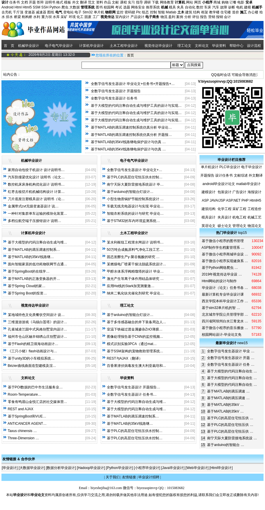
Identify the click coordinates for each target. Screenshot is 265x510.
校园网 (109, 7)
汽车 (215, 7)
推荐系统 (153, 7)
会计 (227, 17)
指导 (139, 2)
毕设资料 (219, 46)
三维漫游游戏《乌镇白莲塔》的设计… (37, 322)
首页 (130, 55)
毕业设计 (10, 468)
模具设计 (208, 217)
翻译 (83, 2)
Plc (138, 12)
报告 (203, 17)
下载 (155, 2)
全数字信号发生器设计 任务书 (114, 98)
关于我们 (113, 477)
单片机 (99, 12)
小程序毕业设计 (147, 468)
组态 (145, 12)
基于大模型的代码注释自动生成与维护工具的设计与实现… (136, 106)
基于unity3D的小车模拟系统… (31, 358)
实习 (131, 2)
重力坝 (46, 17)
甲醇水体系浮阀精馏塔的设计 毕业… (135, 271)
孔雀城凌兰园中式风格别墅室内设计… (37, 329)
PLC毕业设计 (229, 167)
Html (18, 7)
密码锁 (130, 12)
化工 (80, 17)
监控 (119, 12)
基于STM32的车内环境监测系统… (133, 221)
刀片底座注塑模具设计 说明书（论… (36, 199)
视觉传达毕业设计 (158, 46)
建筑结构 (208, 209)
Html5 (27, 7)
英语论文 (208, 226)
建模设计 (208, 192)
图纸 (50, 12)
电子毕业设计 (251, 167)
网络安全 (138, 7)
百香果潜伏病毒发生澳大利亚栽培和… (136, 366)
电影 (240, 2)
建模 (247, 7)
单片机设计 (209, 167)
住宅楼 (225, 12)
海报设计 (255, 192)
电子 (78, 12)
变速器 (29, 12)
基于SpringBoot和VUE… (27, 416)
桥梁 (17, 17)
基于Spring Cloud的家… (26, 286)
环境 (72, 17)
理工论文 (184, 46)
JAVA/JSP (217, 200)
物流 (163, 17)
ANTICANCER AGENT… (27, 424)
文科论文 (202, 46)
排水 (9, 17)
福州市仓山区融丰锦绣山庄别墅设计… (37, 337)
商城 (216, 2)
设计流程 (254, 46)
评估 (195, 17)
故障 (223, 7)
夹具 (180, 7)
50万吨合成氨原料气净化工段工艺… (135, 250)
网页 (197, 2)
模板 (67, 2)
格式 (59, 2)
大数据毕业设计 (32, 468)
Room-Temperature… (24, 394)
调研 (147, 2)
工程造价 (255, 209)
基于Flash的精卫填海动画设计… (33, 344)
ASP (205, 200)
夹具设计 (225, 217)
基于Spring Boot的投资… (27, 293)
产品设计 (137, 17)
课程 (123, 2)
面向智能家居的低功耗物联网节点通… (37, 264)
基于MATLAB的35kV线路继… (31, 257)
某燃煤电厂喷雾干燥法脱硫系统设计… (136, 264)
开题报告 (207, 175)
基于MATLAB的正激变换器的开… (34, 279)
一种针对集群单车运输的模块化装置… (37, 214)
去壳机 (6, 12)
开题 (32, 2)
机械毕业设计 (28, 46)
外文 (75, 2)
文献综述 (241, 175)
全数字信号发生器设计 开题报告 (116, 91)
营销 (211, 17)
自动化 (190, 7)
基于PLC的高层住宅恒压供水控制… (134, 177)
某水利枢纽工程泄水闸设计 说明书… (135, 242)
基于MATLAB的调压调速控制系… (34, 250)
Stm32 (88, 12)
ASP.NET (233, 200)
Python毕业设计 (119, 468)
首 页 (8, 46)
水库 (56, 17)
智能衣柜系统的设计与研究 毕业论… (135, 214)
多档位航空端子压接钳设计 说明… (34, 221)
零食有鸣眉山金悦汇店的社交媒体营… (37, 402)
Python (55, 7)
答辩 (40, 2)
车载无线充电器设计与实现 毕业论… (135, 206)
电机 (239, 7)
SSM (36, 7)
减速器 (41, 12)
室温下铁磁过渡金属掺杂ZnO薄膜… (134, 329)
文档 (24, 2)
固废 (87, 17)
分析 (187, 17)
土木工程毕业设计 (124, 46)
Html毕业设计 (221, 468)
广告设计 (239, 192)
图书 (99, 7)
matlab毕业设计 (248, 184)
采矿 (64, 17)
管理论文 (239, 226)
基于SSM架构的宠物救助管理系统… (135, 351)
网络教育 (167, 2)
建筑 (188, 12)
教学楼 (214, 12)
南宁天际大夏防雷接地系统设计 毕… (135, 184)
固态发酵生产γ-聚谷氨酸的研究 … (133, 257)
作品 (107, 2)
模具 (172, 7)
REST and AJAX (20, 409)
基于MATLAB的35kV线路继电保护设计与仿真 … (128, 142)
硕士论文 (225, 226)
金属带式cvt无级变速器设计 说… (33, 206)
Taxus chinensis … (22, 431)
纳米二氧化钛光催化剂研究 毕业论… (135, 293)
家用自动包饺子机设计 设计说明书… (36, 170)
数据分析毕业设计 (61, 468)
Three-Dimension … (23, 438)
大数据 (74, 7)
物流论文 (255, 226)
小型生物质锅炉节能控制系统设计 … (135, 199)
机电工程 (239, 217)
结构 (196, 12)
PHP (244, 200)
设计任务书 (224, 175)
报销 (219, 17)
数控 (199, 7)
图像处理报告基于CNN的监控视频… (135, 337)
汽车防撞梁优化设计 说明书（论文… (36, 177)
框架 (204, 12)
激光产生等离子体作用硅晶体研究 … (135, 279)
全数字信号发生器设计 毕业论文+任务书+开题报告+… (133, 84)
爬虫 (64, 7)
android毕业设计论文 (218, 184)
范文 (91, 2)
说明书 (50, 2)
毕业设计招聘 (148, 477)
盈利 (171, 17)
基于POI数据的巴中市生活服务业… (35, 387)
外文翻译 (256, 175)
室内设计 (122, 17)
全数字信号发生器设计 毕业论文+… (134, 170)
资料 (99, 2)
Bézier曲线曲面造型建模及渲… (32, 366)
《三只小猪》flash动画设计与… (32, 351)
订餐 (232, 2)
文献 (115, 2)
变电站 (68, 12)
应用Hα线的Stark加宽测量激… (131, 286)
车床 (207, 7)
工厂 (96, 17)
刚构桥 (27, 17)
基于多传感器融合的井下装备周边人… (136, 322)
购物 (225, 2)
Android (7, 7)
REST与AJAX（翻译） (124, 358)
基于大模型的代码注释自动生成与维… (37, 242)
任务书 (14, 2)
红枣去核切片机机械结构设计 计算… (36, 192)
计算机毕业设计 (91, 46)
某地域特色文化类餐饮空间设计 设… (36, 315)
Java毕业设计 (172, 468)
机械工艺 (255, 217)
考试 (118, 7)
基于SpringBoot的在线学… (29, 271)
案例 (179, 17)
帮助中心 (236, 46)
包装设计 (225, 192)
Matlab (171, 12)
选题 (126, 7)
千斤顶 (18, 12)
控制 (153, 12)
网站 (189, 2)
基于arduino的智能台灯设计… (130, 192)
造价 (235, 12)
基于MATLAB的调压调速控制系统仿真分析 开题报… (131, 135)
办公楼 (253, 12)
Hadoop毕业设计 (91, 468)
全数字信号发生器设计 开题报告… (133, 387)
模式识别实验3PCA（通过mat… (132, 344)
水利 (36, 17)
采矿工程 (239, 209)
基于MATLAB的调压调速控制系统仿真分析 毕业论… (131, 127)
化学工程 (225, 209)
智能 (161, 12)
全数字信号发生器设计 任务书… (132, 394)
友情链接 (129, 477)
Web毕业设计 (196, 468)
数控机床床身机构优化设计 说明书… (36, 184)
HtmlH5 (255, 200)
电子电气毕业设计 (59, 46)
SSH (45, 7)
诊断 (231, 7)
